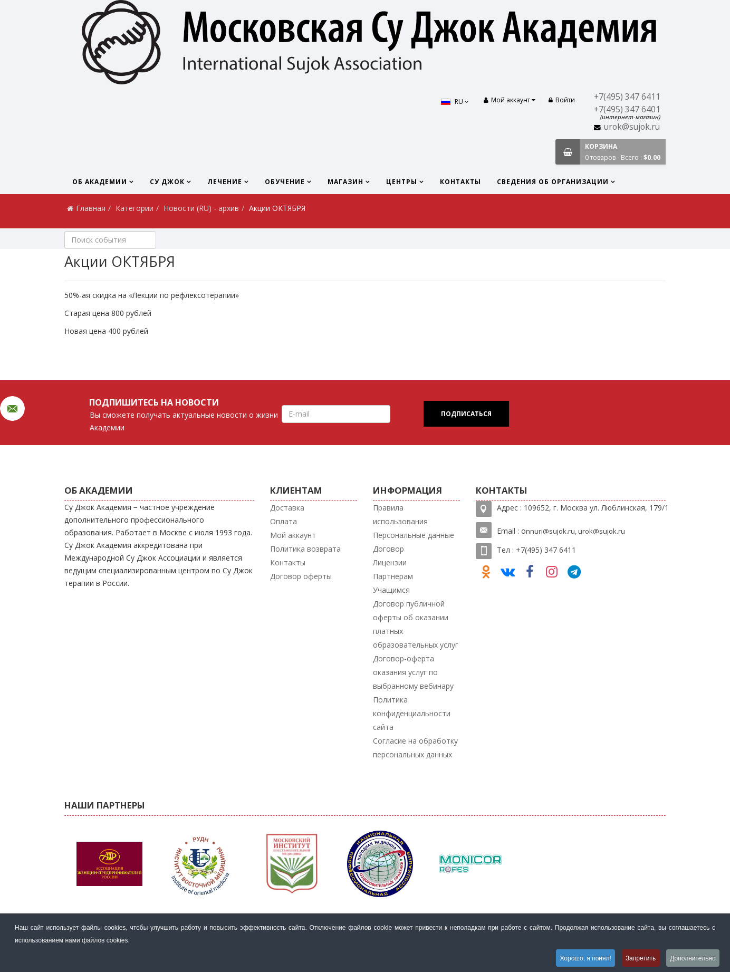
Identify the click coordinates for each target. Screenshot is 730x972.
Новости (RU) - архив (201, 208)
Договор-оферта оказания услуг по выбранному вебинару (413, 672)
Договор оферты (301, 576)
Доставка (287, 508)
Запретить (639, 958)
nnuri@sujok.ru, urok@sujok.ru (575, 531)
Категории (134, 208)
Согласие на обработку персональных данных (415, 747)
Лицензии (390, 562)
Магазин (345, 181)
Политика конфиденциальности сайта (411, 713)
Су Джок (167, 181)
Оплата (283, 521)
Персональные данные (413, 535)
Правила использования (400, 514)
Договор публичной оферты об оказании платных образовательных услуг (415, 624)
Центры (401, 181)
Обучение (285, 181)
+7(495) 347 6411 (627, 96)
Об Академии (99, 181)
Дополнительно (692, 958)
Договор (388, 549)
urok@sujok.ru (632, 126)
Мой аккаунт (293, 535)
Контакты (460, 181)
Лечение (224, 181)
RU (454, 101)
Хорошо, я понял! (582, 958)
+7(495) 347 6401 (627, 109)
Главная (90, 208)
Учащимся (391, 590)
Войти (562, 99)
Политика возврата (305, 549)
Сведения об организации (553, 181)
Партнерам (393, 576)
